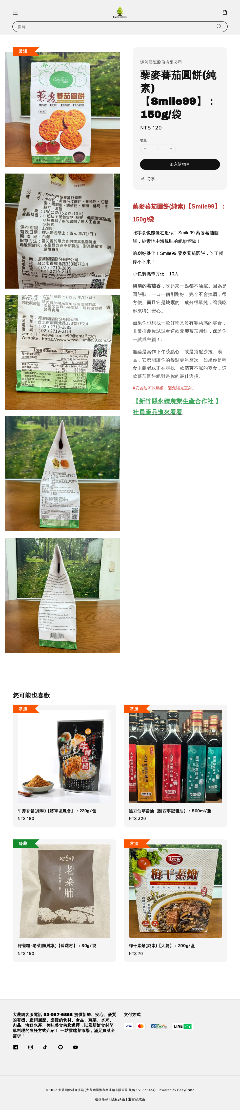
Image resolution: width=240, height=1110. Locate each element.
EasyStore (185, 1090)
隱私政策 (118, 1099)
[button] (15, 12)
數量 (143, 140)
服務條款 (102, 1099)
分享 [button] (147, 179)
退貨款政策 (137, 1099)
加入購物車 (180, 164)
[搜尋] (219, 26)
